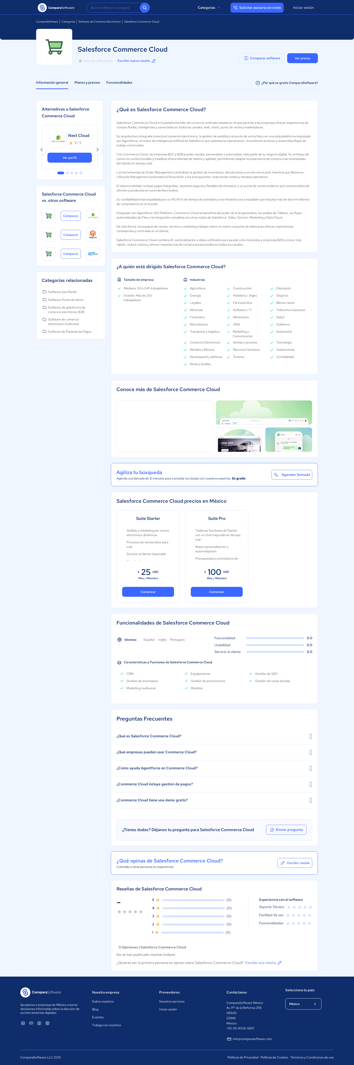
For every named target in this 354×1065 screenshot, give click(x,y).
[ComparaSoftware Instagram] (47, 1023)
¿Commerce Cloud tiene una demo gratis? (214, 800)
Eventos (98, 1017)
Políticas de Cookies (274, 1057)
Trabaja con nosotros (106, 1025)
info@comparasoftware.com (249, 1039)
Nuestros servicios (171, 1001)
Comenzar (148, 592)
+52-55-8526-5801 (240, 1028)
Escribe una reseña (263, 963)
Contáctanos (236, 992)
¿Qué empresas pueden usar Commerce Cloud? (214, 752)
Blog (95, 1009)
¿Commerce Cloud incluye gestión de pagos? (214, 784)
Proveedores (169, 992)
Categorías (209, 7)
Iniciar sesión (303, 7)
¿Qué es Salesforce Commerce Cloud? (214, 736)
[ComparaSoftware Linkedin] (23, 1023)
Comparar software (262, 58)
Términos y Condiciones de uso (312, 1057)
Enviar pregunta (286, 829)
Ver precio (302, 58)
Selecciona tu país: (300, 990)
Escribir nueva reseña (137, 61)
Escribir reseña (295, 863)
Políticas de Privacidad (243, 1057)
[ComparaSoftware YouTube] (31, 1023)
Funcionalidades (119, 82)
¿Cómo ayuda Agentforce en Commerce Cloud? (214, 768)
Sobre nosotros (103, 1001)
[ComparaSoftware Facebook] (39, 1023)
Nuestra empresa (105, 992)
